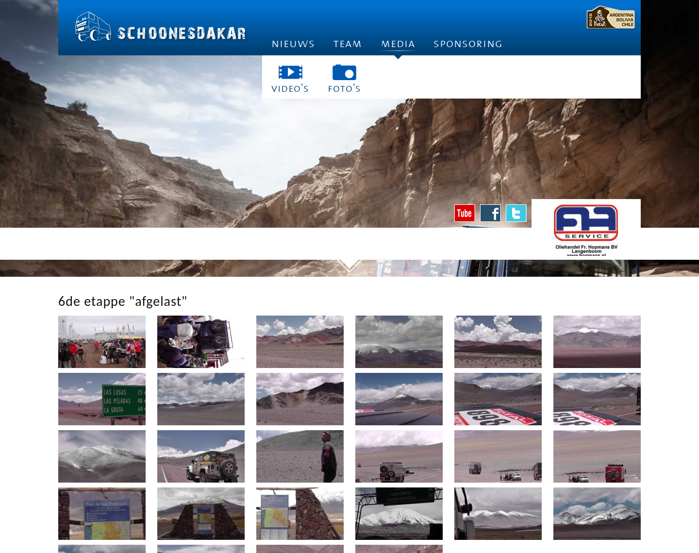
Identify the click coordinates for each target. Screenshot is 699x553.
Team (347, 43)
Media (398, 46)
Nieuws (293, 43)
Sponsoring (468, 43)
